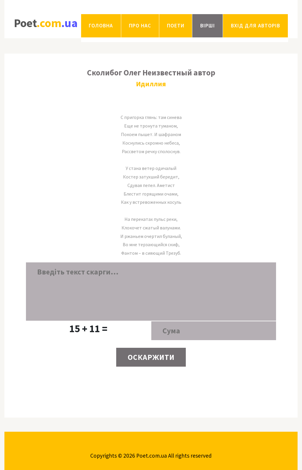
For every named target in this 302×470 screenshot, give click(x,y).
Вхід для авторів (255, 25)
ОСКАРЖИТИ (151, 357)
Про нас (140, 25)
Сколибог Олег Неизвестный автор (151, 72)
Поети (175, 25)
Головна (101, 25)
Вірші (207, 25)
